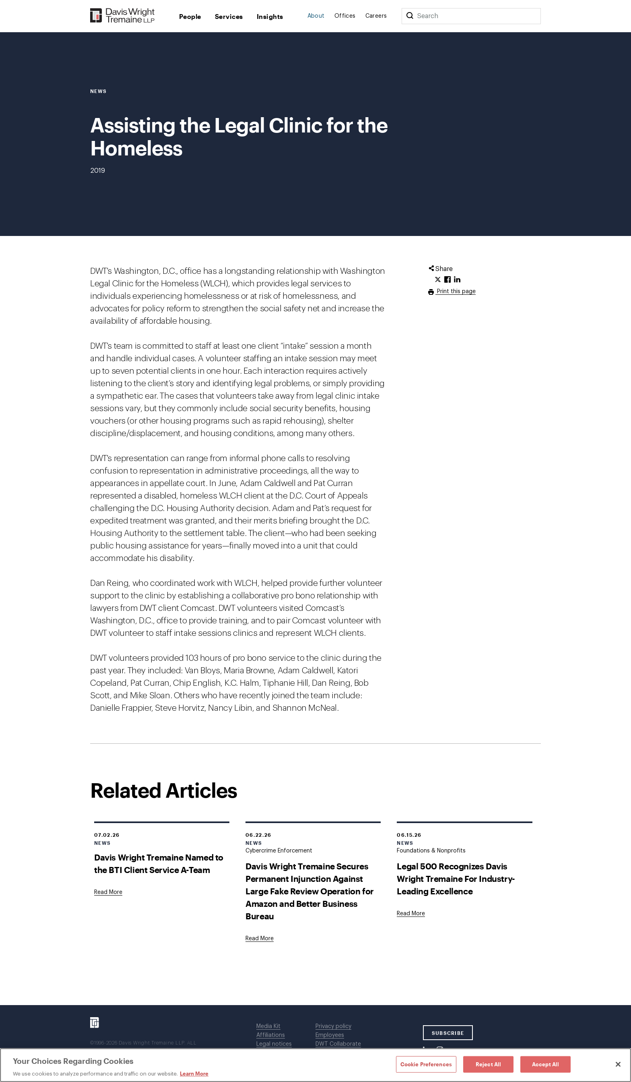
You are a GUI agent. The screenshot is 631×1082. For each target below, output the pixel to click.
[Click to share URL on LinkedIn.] (457, 279)
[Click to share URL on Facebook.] (447, 279)
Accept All (545, 1064)
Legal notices (274, 1044)
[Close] (618, 1064)
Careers (376, 16)
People (190, 16)
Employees (330, 1035)
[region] (315, 1065)
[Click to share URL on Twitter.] (438, 279)
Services (229, 16)
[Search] (409, 16)
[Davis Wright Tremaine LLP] (122, 16)
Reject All (488, 1064)
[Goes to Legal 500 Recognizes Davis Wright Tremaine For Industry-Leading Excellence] (411, 913)
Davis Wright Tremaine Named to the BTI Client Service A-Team (158, 863)
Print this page (455, 291)
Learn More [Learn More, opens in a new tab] (194, 1073)
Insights (270, 16)
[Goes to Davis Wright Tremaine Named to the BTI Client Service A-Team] (108, 892)
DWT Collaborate (338, 1044)
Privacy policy (333, 1026)
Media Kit (268, 1026)
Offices (345, 16)
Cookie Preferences (426, 1064)
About (316, 16)
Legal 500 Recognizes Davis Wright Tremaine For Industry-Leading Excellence (456, 878)
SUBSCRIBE (448, 1033)
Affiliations (270, 1035)
